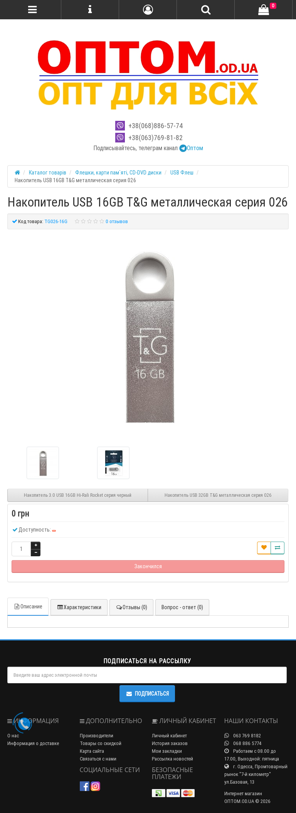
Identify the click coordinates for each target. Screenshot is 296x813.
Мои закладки (167, 751)
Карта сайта (92, 751)
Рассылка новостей (172, 758)
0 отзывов (117, 221)
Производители (96, 735)
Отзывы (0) (131, 607)
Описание (27, 606)
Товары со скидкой (100, 743)
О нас (13, 735)
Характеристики (79, 607)
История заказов (170, 743)
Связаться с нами (98, 758)
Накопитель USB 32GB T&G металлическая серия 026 (218, 495)
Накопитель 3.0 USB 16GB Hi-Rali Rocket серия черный (77, 495)
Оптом (191, 148)
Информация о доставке (33, 743)
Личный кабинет (169, 735)
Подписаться (147, 693)
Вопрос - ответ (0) (182, 607)
